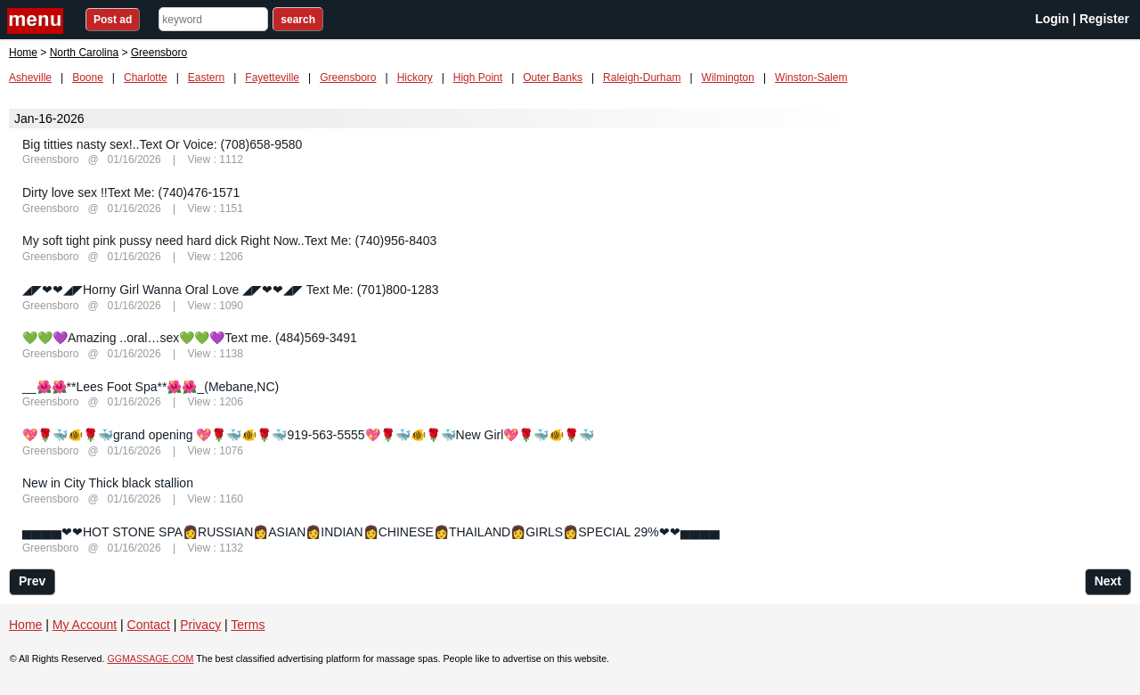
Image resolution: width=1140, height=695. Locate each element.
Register (1104, 19)
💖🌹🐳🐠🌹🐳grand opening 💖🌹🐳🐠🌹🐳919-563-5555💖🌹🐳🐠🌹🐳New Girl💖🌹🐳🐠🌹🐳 (308, 435)
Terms (248, 624)
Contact (148, 624)
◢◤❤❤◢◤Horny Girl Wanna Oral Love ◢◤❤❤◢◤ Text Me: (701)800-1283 (230, 289)
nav (37, 21)
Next (1108, 581)
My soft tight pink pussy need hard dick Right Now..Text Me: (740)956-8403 (229, 240)
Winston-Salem (811, 77)
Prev (32, 581)
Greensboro (348, 77)
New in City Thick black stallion (107, 483)
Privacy (200, 624)
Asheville (30, 77)
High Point (477, 77)
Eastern (206, 77)
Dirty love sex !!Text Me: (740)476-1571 (131, 192)
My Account (85, 624)
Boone (87, 77)
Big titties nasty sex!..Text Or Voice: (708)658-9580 (162, 144)
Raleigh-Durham (641, 77)
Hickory (415, 77)
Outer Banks (552, 77)
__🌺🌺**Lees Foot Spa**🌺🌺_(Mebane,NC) (150, 387)
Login (1052, 19)
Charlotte (145, 77)
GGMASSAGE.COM (150, 658)
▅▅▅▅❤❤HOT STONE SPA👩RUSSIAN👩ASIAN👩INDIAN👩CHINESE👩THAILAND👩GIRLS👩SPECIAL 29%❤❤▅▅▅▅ (371, 532)
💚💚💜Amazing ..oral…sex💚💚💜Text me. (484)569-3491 (189, 338)
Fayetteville (272, 77)
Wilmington (728, 77)
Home (23, 52)
